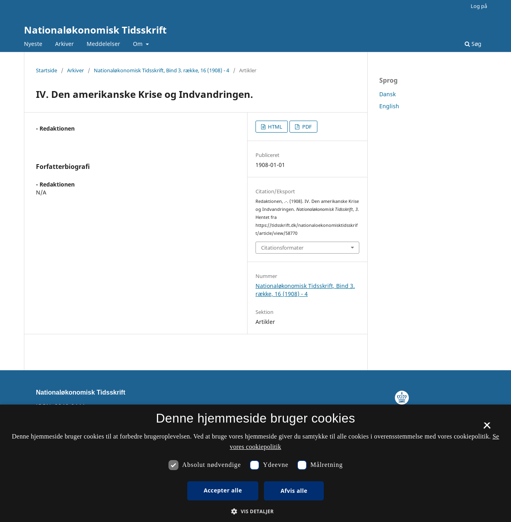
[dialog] (255, 463)
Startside (46, 70)
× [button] (486, 428)
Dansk (387, 94)
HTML (274, 126)
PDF (306, 126)
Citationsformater (282, 247)
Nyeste (33, 44)
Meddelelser (103, 44)
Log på (479, 6)
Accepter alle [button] (223, 490)
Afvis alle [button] (294, 490)
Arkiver (64, 44)
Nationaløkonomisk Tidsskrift (95, 29)
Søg (473, 44)
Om (138, 44)
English (389, 106)
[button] (255, 511)
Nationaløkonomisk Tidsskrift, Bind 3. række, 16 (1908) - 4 (161, 70)
